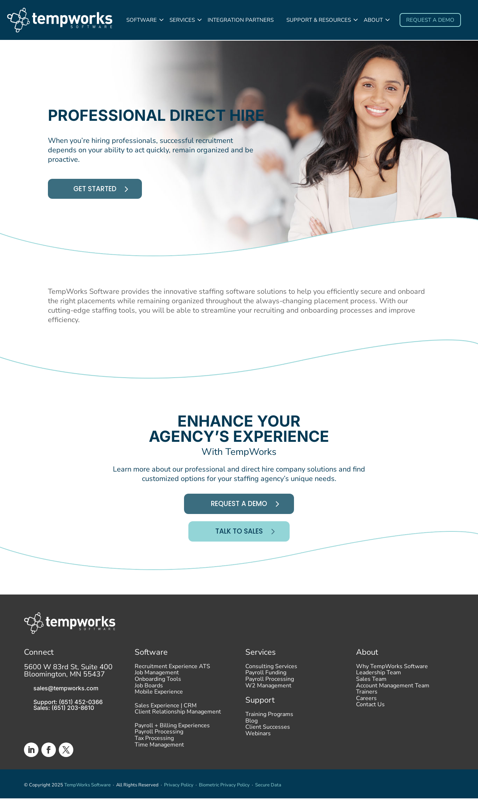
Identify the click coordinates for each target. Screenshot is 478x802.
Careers (366, 703)
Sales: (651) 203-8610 (63, 711)
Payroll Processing (159, 737)
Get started (96, 190)
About (373, 19)
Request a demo (430, 19)
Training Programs (269, 719)
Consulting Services (271, 671)
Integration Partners (241, 19)
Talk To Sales (239, 534)
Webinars (258, 738)
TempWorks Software (87, 788)
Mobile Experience (159, 697)
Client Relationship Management (178, 717)
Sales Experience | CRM (166, 710)
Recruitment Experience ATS (172, 671)
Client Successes (267, 732)
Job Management (157, 678)
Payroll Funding (265, 678)
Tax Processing (154, 743)
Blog (251, 726)
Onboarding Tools (158, 684)
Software (141, 19)
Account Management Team (392, 690)
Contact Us (370, 710)
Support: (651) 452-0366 (68, 705)
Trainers (366, 697)
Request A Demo (239, 506)
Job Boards (149, 690)
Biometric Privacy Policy (224, 788)
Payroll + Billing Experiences (172, 730)
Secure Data (268, 788)
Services (182, 19)
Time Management (159, 750)
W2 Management (268, 690)
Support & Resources (318, 19)
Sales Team (371, 684)
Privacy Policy (178, 788)
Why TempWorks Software (392, 671)
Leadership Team (378, 678)
